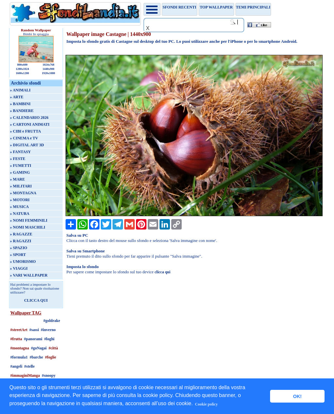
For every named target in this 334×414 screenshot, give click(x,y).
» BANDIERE (22, 110)
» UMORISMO (23, 261)
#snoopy (48, 375)
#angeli (16, 366)
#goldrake (51, 320)
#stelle (29, 366)
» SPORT (18, 254)
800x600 (22, 64)
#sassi (34, 329)
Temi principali (253, 7)
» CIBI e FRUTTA (25, 131)
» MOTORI (20, 200)
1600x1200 (22, 73)
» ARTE (16, 97)
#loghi (49, 339)
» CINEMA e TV (24, 138)
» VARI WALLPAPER (29, 275)
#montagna (19, 348)
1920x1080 (48, 73)
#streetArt (18, 329)
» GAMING (20, 172)
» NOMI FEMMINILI (29, 220)
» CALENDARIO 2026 (29, 117)
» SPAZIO (18, 248)
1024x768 (48, 64)
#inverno (48, 329)
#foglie (50, 357)
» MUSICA (19, 206)
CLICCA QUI (36, 300)
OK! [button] (297, 396)
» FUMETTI (20, 165)
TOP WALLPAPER (216, 7)
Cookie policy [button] (206, 404)
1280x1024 (22, 69)
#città (53, 348)
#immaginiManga (25, 375)
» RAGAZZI (20, 241)
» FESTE (17, 158)
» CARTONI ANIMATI (30, 124)
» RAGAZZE (21, 234)
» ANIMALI (20, 90)
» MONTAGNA (23, 193)
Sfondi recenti (179, 7)
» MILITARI (21, 186)
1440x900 (48, 69)
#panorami (33, 339)
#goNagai (39, 348)
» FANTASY (20, 152)
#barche (36, 357)
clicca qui (162, 272)
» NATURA (19, 213)
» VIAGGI (19, 268)
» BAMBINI (20, 104)
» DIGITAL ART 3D (27, 145)
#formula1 (19, 357)
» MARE (17, 179)
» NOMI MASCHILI (27, 227)
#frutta (16, 339)
